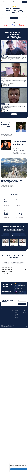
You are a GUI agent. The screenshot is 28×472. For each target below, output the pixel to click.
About (7, 310)
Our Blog (20, 310)
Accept (18, 469)
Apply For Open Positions (12, 311)
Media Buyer (24, 312)
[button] (13, 1)
